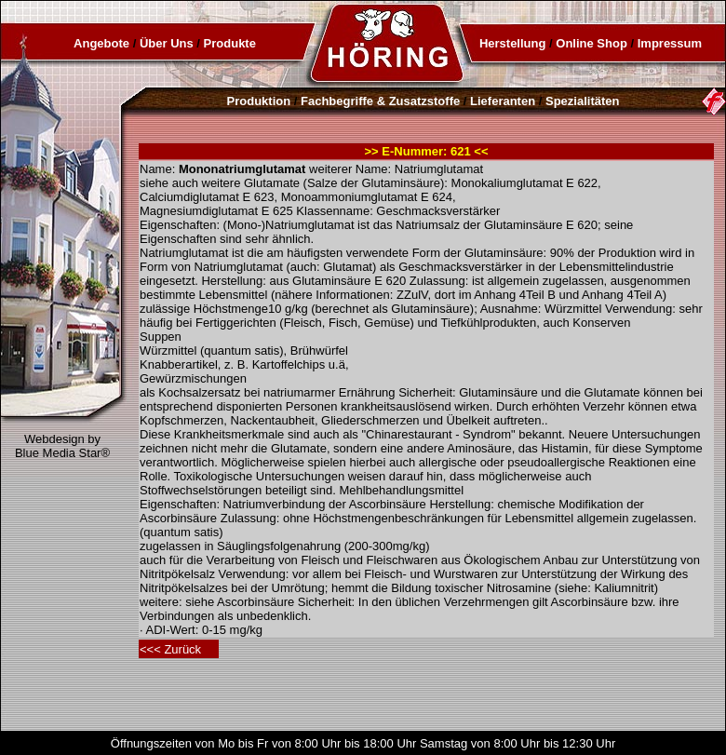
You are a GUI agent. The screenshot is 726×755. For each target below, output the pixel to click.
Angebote (101, 43)
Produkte (230, 43)
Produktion (259, 101)
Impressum (670, 43)
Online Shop (591, 43)
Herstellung (512, 43)
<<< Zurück (170, 649)
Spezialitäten (582, 101)
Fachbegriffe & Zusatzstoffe (380, 101)
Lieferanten (502, 101)
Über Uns (167, 43)
